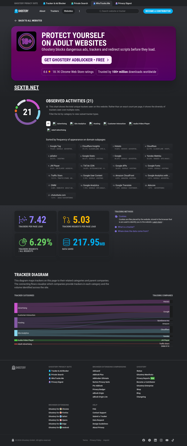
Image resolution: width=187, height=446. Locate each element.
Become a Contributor (158, 11)
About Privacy (98, 427)
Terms (85, 440)
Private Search (79, 3)
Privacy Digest (123, 3)
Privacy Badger (99, 389)
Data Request (98, 420)
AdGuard (96, 371)
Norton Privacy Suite (101, 382)
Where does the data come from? (132, 231)
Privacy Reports (146, 378)
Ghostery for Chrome (59, 409)
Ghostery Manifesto (145, 375)
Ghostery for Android (59, 427)
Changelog (141, 397)
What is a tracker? (125, 227)
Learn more (158, 222)
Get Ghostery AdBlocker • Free (74, 59)
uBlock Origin (98, 393)
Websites (68, 11)
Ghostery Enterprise (145, 386)
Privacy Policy (95, 440)
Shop (139, 389)
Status (139, 371)
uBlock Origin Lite (100, 397)
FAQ (94, 409)
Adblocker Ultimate (101, 378)
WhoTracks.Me (101, 3)
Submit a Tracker (100, 416)
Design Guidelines (100, 424)
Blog (138, 393)
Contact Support (99, 413)
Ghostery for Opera (58, 420)
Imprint (106, 440)
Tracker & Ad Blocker (54, 3)
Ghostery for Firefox (58, 413)
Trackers (54, 11)
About (42, 11)
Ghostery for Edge (57, 424)
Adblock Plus (98, 375)
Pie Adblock (98, 386)
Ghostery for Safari (58, 416)
